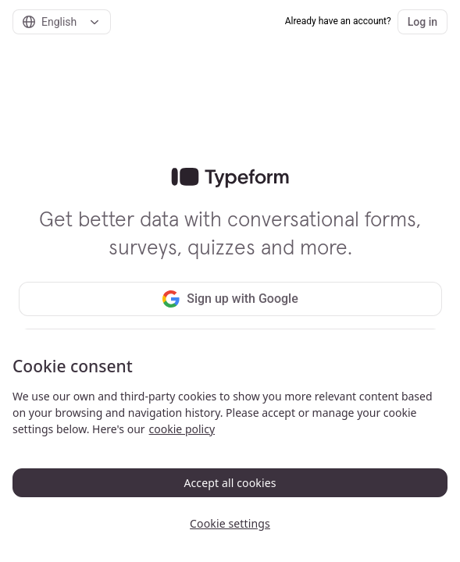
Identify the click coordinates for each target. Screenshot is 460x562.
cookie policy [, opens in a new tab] (182, 429)
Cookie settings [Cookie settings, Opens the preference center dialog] (230, 523)
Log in (422, 22)
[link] (230, 178)
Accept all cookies (230, 482)
